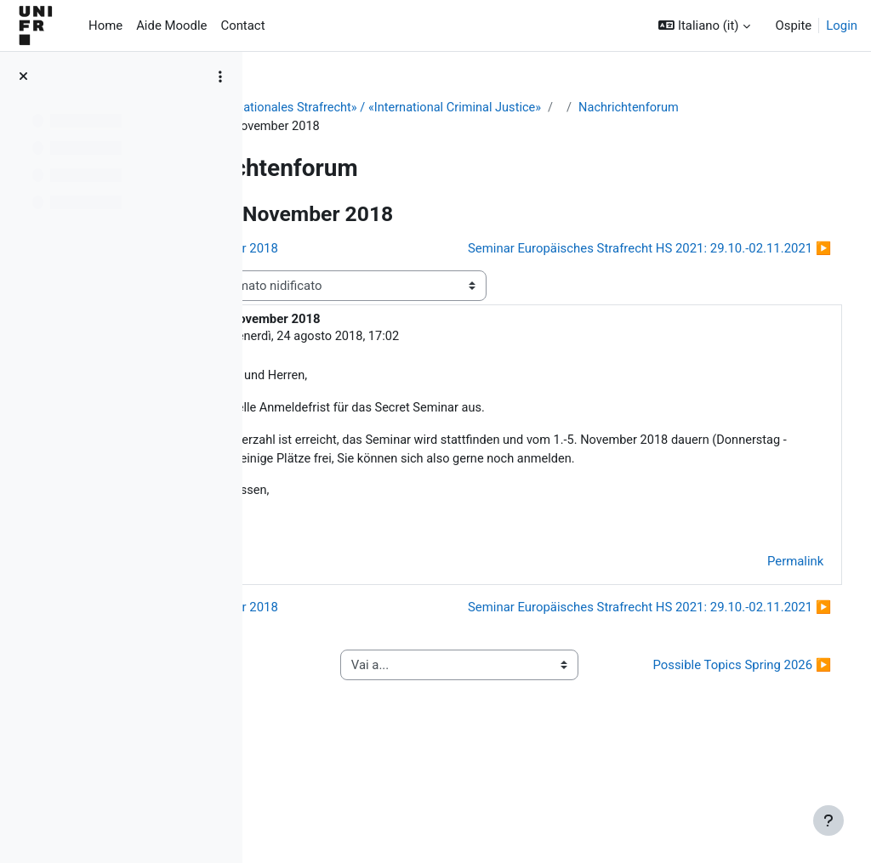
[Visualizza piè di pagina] (828, 820)
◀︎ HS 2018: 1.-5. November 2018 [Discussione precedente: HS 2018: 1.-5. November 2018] (382, 249)
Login (841, 25)
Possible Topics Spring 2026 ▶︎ (731, 759)
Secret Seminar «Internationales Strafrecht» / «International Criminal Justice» (492, 108)
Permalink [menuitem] (764, 615)
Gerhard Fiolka (383, 369)
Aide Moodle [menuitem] (171, 25)
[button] (703, 25)
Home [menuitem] (105, 25)
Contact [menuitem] (242, 25)
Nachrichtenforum (345, 126)
